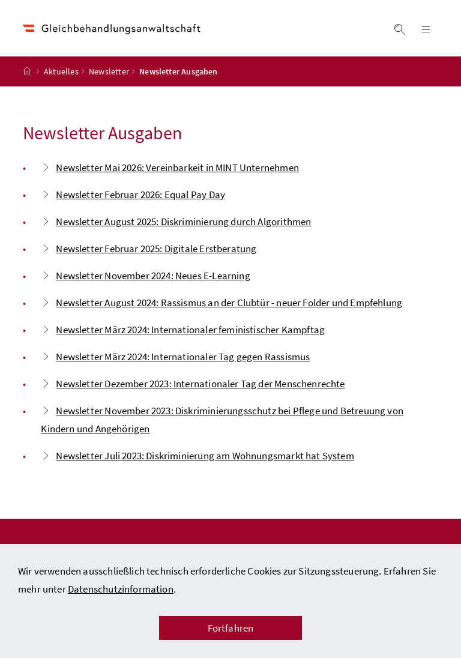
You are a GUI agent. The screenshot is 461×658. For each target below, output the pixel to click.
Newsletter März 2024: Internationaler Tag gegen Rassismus (175, 356)
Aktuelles (61, 71)
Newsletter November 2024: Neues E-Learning (145, 275)
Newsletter (109, 71)
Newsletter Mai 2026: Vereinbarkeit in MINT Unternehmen (170, 167)
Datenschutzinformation (120, 589)
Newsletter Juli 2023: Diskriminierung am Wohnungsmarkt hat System (197, 455)
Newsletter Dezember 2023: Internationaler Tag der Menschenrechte (193, 383)
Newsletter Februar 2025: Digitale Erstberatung (148, 248)
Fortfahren (231, 628)
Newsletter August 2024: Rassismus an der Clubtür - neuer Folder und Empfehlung (221, 302)
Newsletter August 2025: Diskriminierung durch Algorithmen (176, 221)
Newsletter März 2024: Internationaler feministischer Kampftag (183, 329)
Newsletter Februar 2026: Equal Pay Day (133, 194)
